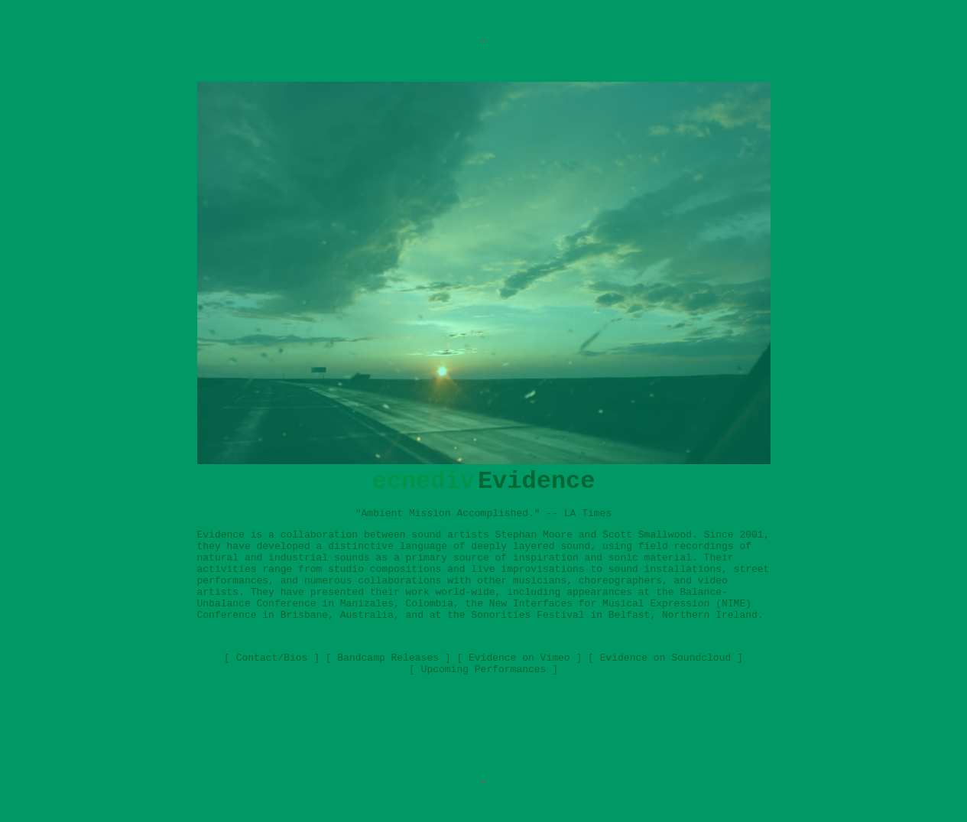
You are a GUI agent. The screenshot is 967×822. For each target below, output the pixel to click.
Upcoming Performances (484, 669)
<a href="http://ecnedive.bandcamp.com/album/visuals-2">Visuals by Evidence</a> (484, 723)
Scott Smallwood (647, 535)
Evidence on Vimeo (519, 658)
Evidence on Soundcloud (666, 658)
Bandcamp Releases (388, 658)
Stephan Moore (534, 535)
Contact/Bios (272, 658)
